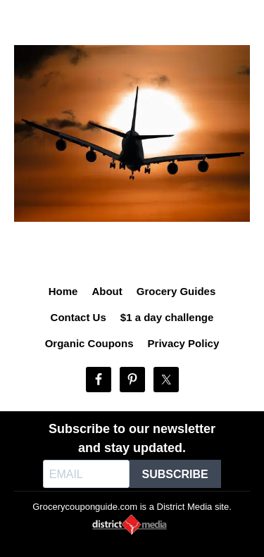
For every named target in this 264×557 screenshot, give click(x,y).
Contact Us (78, 317)
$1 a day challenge (167, 317)
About (107, 291)
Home (63, 291)
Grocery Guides (176, 291)
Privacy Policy (184, 343)
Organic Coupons (89, 343)
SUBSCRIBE (175, 474)
